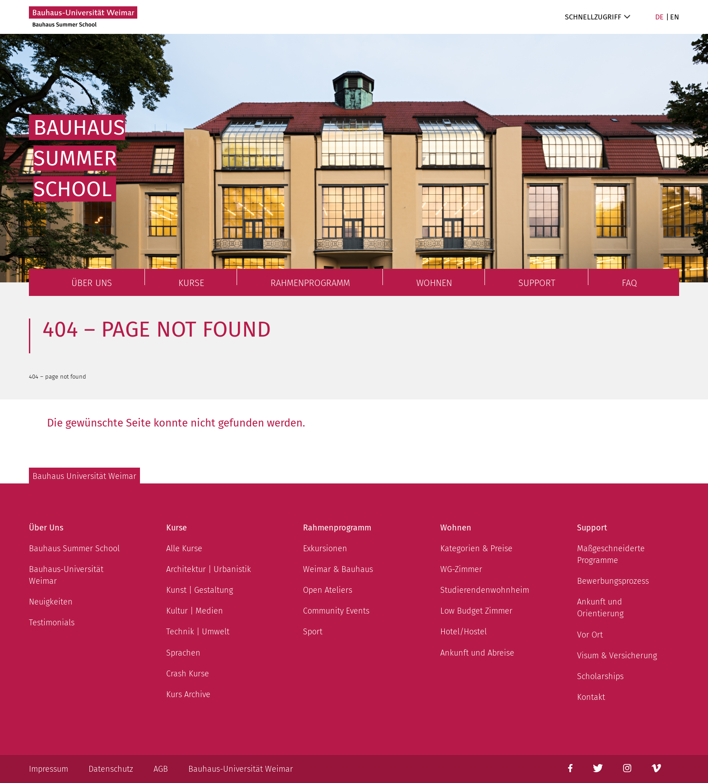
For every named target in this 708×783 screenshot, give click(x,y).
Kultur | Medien (194, 611)
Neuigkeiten (51, 602)
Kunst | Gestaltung (199, 590)
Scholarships (600, 676)
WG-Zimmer (461, 569)
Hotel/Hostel (463, 632)
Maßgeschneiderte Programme (611, 554)
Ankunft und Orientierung (600, 608)
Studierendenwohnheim (484, 590)
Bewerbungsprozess (613, 581)
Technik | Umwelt (197, 632)
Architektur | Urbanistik (208, 569)
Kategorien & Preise (476, 548)
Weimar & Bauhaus (338, 569)
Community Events (336, 611)
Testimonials (52, 623)
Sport (312, 632)
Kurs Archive (188, 694)
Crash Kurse (187, 674)
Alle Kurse (184, 548)
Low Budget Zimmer (476, 611)
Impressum (48, 769)
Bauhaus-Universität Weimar (66, 575)
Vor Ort (590, 635)
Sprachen (183, 653)
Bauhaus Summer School (74, 548)
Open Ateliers (327, 590)
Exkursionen (325, 548)
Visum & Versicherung (617, 656)
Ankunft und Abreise (477, 653)
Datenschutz (110, 769)
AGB (161, 769)
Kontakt (591, 697)
